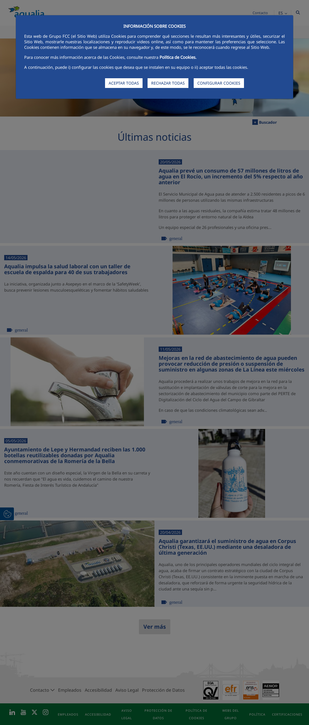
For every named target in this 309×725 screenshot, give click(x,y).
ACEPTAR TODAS (124, 83)
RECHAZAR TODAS (168, 83)
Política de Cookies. (178, 57)
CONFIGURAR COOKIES (218, 83)
